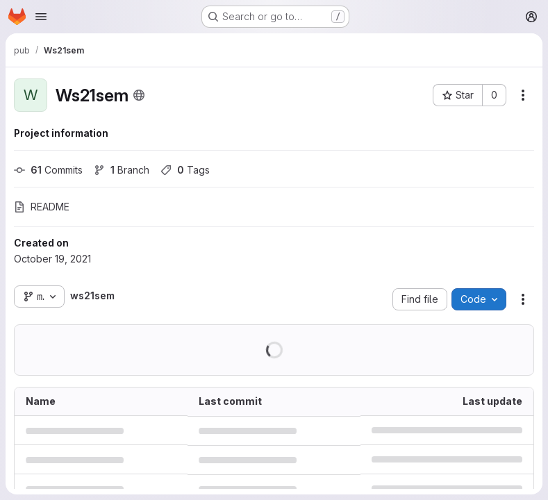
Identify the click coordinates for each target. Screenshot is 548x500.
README (41, 206)
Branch (121, 170)
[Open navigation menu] (41, 17)
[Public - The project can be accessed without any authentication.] (138, 95)
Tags (185, 170)
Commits (48, 170)
